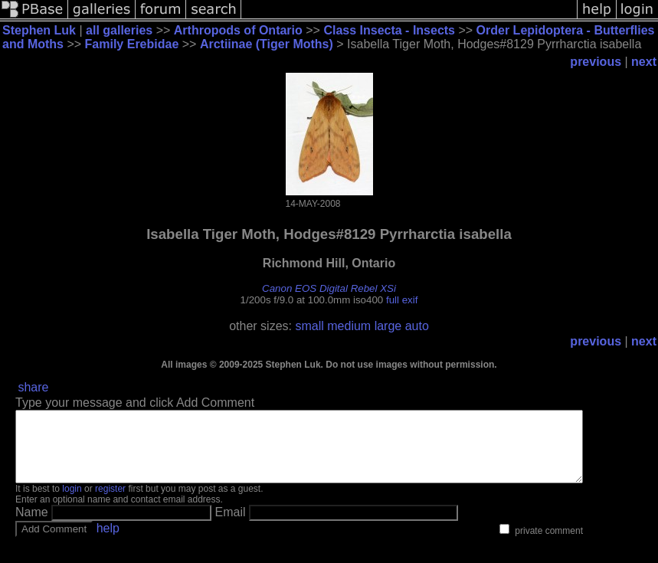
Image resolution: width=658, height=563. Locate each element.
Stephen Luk (39, 30)
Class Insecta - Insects (389, 30)
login (71, 502)
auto (417, 325)
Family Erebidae (132, 44)
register (110, 502)
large (388, 325)
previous (595, 61)
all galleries (119, 30)
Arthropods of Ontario (238, 30)
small (309, 325)
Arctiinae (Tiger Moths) (266, 44)
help (108, 541)
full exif (401, 300)
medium (349, 325)
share (33, 387)
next (643, 61)
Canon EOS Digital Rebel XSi (329, 288)
